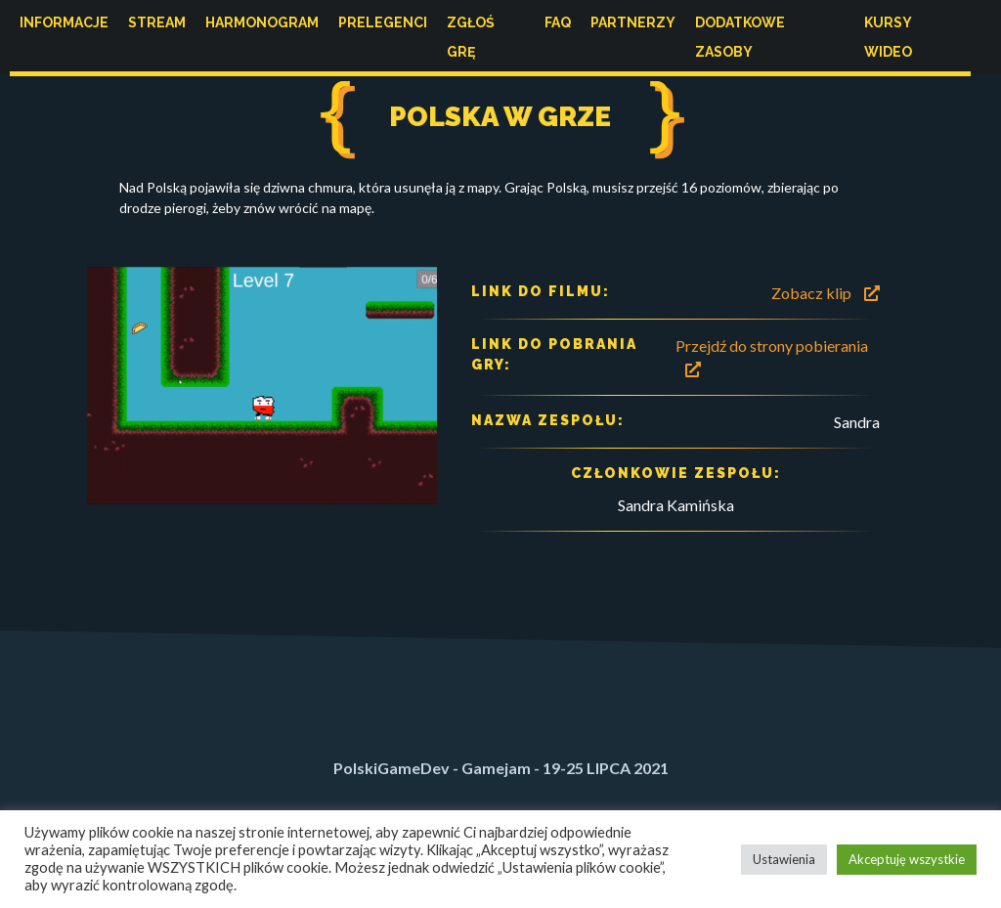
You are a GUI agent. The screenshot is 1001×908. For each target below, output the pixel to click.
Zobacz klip (825, 292)
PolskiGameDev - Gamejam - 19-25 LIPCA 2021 (501, 767)
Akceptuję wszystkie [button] (907, 859)
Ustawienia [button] (784, 859)
